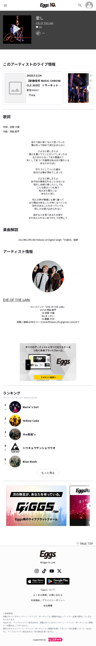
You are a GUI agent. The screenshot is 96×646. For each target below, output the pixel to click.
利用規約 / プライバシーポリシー (48, 600)
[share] (38, 33)
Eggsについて (48, 589)
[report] (43, 33)
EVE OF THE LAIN (44, 23)
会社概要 (48, 605)
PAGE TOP (84, 543)
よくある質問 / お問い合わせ (48, 594)
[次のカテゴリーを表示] (90, 88)
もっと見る (48, 473)
